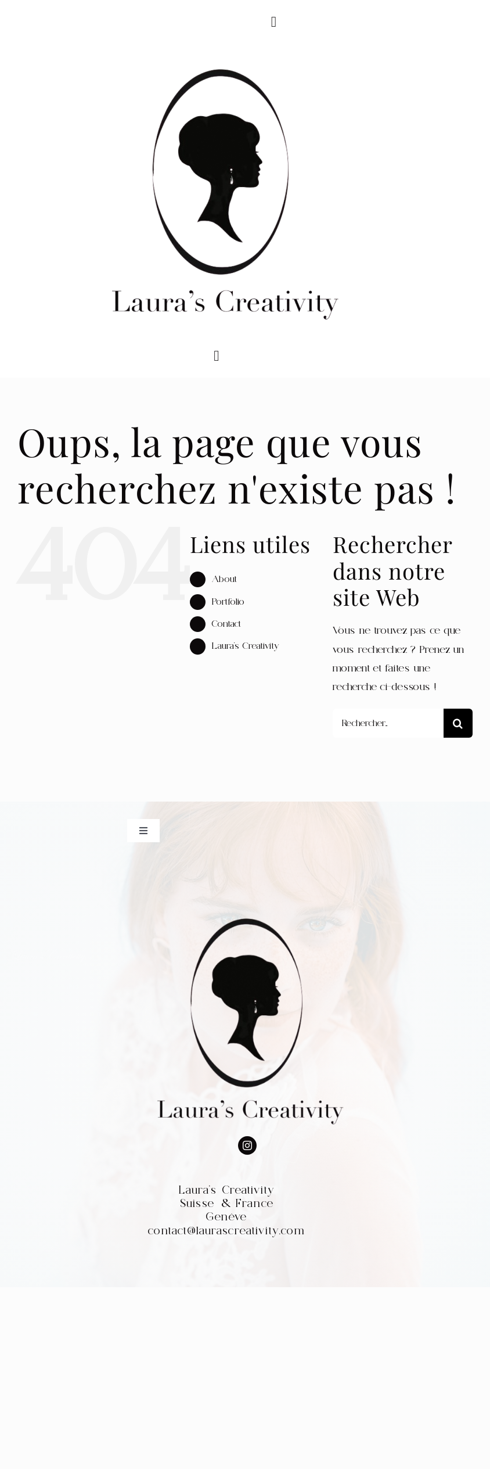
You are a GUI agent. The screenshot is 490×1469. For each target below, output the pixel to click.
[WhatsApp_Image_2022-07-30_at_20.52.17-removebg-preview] (221, 48)
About (224, 579)
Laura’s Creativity (245, 646)
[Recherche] (458, 723)
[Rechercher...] (388, 723)
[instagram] (247, 1145)
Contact (226, 623)
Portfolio (228, 601)
